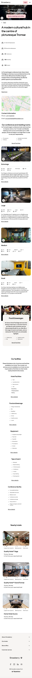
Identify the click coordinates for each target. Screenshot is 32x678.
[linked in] (18, 664)
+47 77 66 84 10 (10, 116)
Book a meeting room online (16, 16)
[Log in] (25, 2)
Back (4, 22)
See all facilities (16, 143)
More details (4, 182)
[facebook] (10, 664)
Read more (4, 92)
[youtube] (21, 664)
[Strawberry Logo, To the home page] (5, 2)
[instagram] (14, 664)
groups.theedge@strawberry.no (14, 118)
